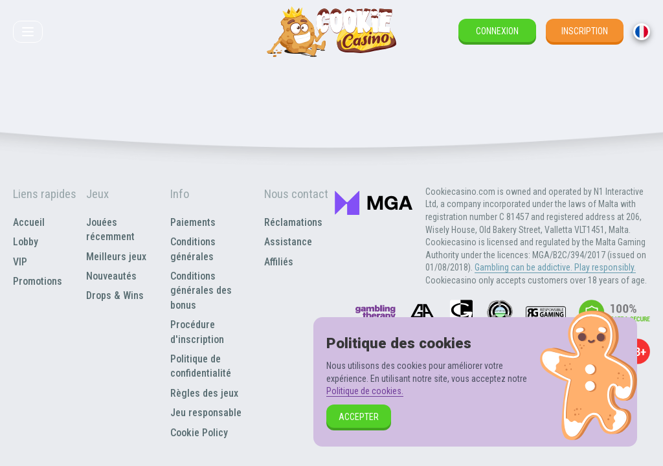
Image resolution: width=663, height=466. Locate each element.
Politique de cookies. (364, 391)
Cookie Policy (199, 433)
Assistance (288, 242)
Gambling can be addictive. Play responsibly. (555, 267)
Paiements (193, 222)
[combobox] (641, 31)
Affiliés (278, 262)
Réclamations (293, 222)
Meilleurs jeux (116, 256)
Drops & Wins (115, 295)
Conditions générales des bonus (201, 290)
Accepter (359, 417)
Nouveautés (111, 276)
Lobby (25, 242)
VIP (20, 262)
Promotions (37, 281)
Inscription (584, 31)
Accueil (29, 222)
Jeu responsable (206, 412)
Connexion (497, 31)
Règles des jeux (204, 393)
